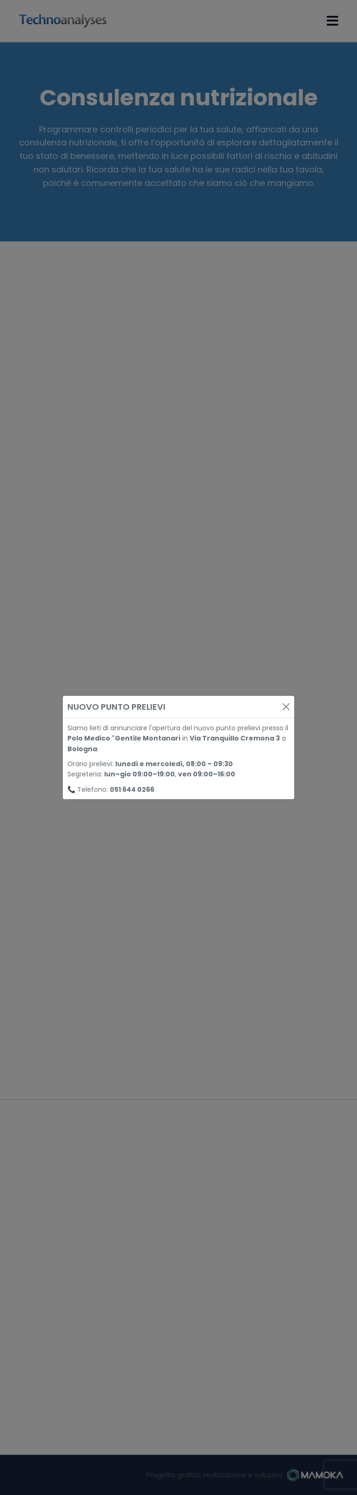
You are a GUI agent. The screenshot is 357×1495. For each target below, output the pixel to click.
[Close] (286, 707)
